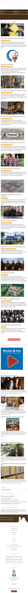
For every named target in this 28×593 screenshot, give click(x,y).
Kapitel (7, 170)
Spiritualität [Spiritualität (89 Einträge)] (14, 561)
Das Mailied (3, 395)
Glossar (14, 540)
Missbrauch (7, 66)
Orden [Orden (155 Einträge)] (8, 557)
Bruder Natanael (4, 496)
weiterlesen (3, 461)
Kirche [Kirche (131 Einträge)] (13, 557)
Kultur (2, 40)
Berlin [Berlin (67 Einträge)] (14, 564)
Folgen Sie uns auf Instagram (7, 519)
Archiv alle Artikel (14, 544)
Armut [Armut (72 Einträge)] (16, 562)
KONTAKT (2, 12)
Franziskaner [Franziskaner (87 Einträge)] (20, 561)
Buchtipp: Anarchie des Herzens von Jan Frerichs (12, 416)
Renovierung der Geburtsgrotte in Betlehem (11, 442)
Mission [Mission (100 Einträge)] (7, 561)
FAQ (14, 542)
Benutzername (14, 579)
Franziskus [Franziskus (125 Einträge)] (18, 557)
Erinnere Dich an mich (14, 588)
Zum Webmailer (14, 548)
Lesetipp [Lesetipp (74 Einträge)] (13, 562)
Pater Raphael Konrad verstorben (9, 375)
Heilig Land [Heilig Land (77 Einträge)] (10, 562)
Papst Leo (10, 222)
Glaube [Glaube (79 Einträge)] (6, 562)
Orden (9, 40)
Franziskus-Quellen (15, 500)
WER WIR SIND (3, 10)
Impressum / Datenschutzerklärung (14, 546)
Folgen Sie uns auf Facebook (7, 517)
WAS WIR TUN (17, 10)
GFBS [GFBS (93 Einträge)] (10, 561)
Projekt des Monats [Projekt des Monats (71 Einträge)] (20, 562)
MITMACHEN (17, 12)
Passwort (14, 584)
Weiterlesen (19, 393)
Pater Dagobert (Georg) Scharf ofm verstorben (16, 501)
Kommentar (3, 222)
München (5, 40)
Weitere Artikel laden (14, 339)
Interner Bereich (14, 549)
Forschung (3, 66)
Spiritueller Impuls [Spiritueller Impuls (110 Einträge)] (17, 559)
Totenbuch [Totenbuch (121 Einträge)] (8, 559)
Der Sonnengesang (16, 503)
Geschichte (3, 198)
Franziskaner (14, 6)
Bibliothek (3, 92)
